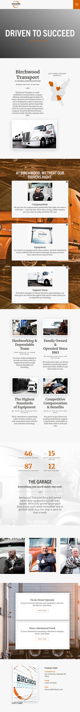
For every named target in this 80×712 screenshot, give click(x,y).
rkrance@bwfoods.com (54, 689)
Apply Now (42, 610)
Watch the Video (41, 41)
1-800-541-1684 (51, 683)
